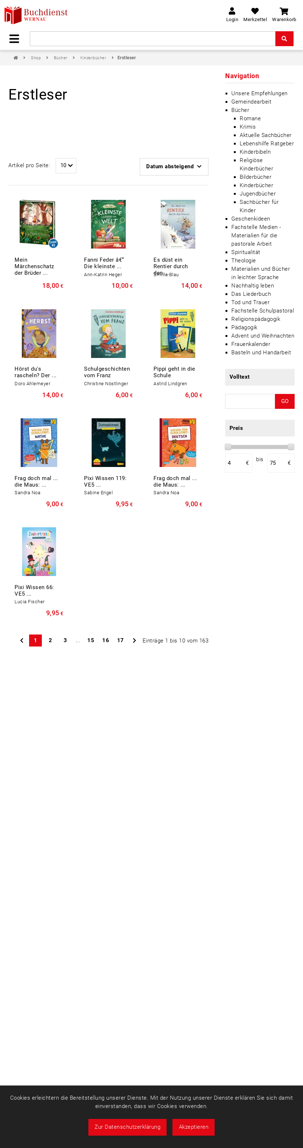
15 (90, 640)
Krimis (248, 127)
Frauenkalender (250, 344)
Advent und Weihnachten (262, 336)
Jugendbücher (258, 193)
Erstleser (126, 57)
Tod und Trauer (250, 302)
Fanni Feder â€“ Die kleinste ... (104, 263)
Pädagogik (244, 327)
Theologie (243, 260)
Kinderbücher (94, 58)
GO (284, 401)
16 (105, 640)
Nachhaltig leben (252, 285)
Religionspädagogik (255, 319)
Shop (36, 58)
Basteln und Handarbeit (261, 352)
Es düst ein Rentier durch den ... (171, 266)
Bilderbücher (255, 177)
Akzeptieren (194, 1127)
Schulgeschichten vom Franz (107, 372)
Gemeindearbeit (251, 101)
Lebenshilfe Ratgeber (267, 143)
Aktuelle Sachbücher (266, 135)
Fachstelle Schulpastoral (262, 310)
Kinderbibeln (255, 152)
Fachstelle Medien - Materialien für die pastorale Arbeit (256, 235)
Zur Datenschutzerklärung (127, 1127)
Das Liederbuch (251, 294)
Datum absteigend (174, 166)
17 (120, 640)
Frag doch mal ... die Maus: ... (36, 481)
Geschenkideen (250, 218)
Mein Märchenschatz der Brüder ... (34, 266)
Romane (250, 118)
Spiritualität (245, 252)
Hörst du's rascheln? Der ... (36, 372)
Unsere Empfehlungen (259, 93)
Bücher (61, 58)
